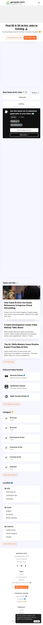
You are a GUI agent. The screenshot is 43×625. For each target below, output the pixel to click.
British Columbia (11, 517)
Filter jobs (22, 96)
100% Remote (10, 491)
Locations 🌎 (21, 598)
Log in (21, 609)
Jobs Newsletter (21, 576)
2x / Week (21, 116)
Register (21, 579)
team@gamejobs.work (21, 555)
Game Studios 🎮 (21, 595)
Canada (8, 536)
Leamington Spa (11, 494)
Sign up (21, 611)
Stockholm (9, 498)
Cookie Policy (28, 619)
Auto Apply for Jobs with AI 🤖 (21, 581)
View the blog (8, 361)
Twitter (17, 564)
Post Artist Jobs (31, 37)
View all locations (10, 543)
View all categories (10, 474)
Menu (4, 2)
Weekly (13, 116)
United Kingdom (11, 532)
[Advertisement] (21, 64)
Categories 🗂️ (21, 600)
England (8, 510)
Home (21, 573)
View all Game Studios (11, 403)
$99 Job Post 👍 (21, 586)
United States (11, 529)
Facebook (25, 564)
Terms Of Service (21, 558)
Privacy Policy (21, 560)
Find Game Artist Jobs (13, 37)
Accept (36, 621)
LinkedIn (21, 564)
